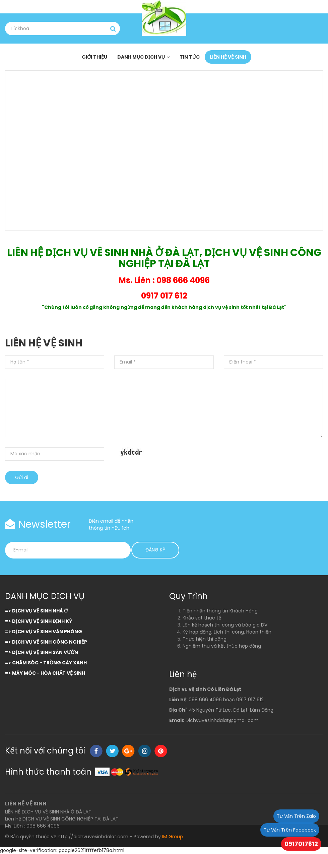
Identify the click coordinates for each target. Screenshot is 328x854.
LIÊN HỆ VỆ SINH (228, 57)
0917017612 (301, 844)
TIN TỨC (190, 57)
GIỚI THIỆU (94, 57)
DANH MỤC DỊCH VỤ (141, 57)
